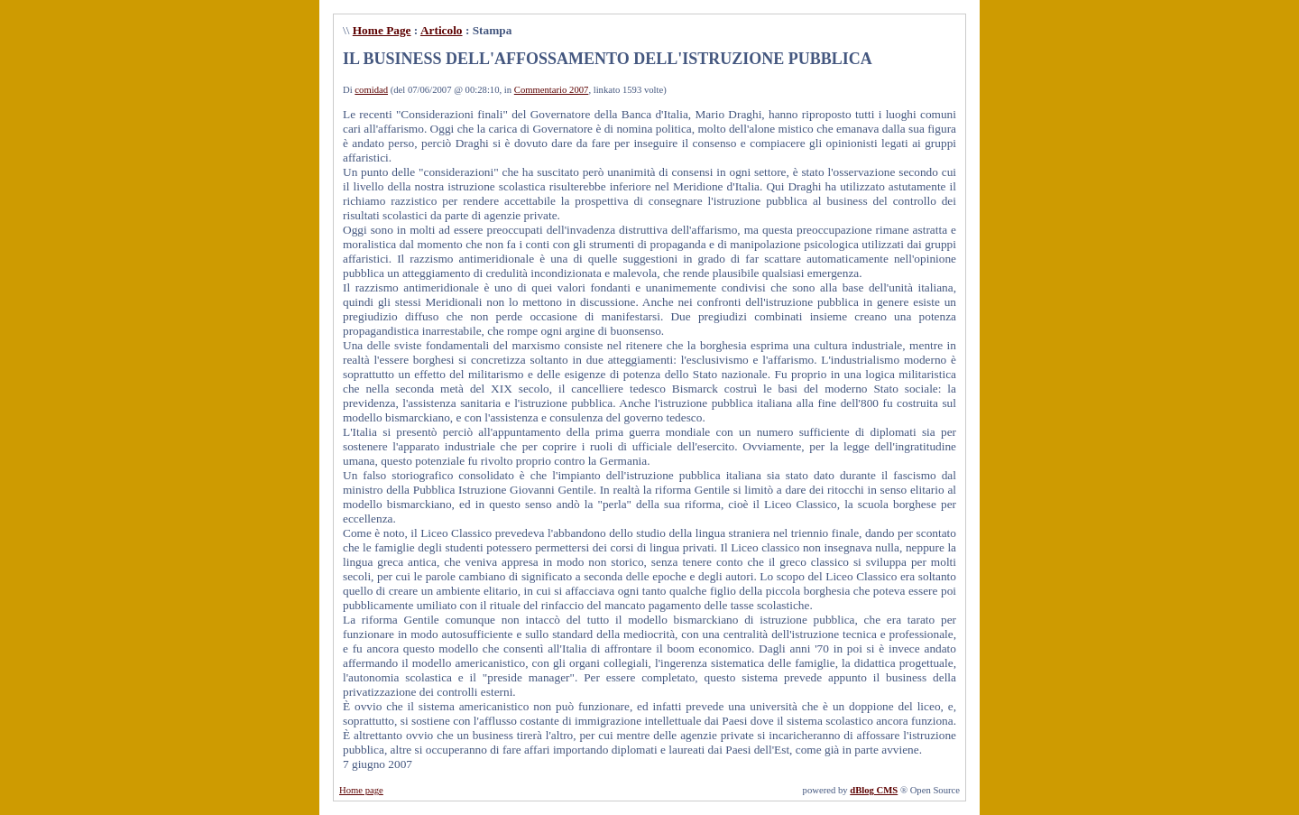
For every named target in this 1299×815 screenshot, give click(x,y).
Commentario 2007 (551, 90)
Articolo (441, 30)
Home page (361, 790)
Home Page (382, 30)
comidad (371, 90)
